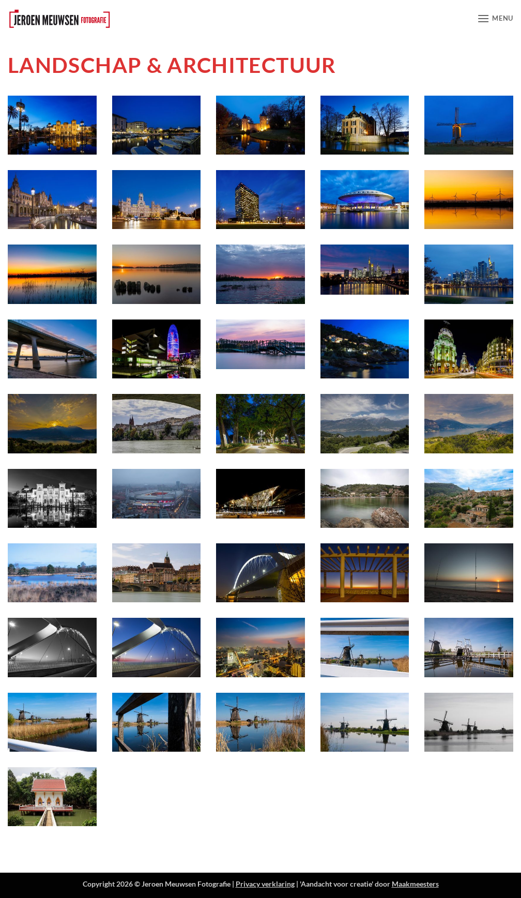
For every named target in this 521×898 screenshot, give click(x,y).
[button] (495, 18)
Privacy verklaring (265, 883)
